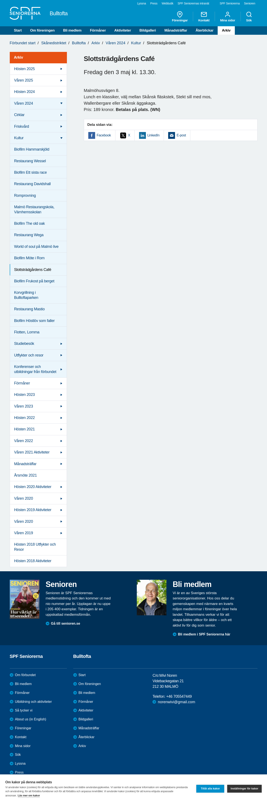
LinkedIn (153, 135)
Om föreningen (42, 30)
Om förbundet (25, 675)
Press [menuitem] (153, 3)
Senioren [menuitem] (249, 3)
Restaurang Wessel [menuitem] (30, 161)
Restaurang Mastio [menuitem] (29, 309)
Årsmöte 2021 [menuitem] (25, 475)
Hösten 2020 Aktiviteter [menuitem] (32, 487)
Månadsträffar (175, 30)
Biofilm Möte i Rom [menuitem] (29, 258)
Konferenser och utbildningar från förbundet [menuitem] (35, 369)
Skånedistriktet (53, 43)
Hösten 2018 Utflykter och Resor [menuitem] (35, 546)
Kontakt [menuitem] (203, 16)
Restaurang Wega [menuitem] (29, 235)
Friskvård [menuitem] (21, 126)
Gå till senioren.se (65, 623)
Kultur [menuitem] (19, 138)
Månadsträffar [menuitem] (25, 464)
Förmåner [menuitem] (22, 383)
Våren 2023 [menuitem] (23, 406)
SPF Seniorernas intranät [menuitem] (193, 3)
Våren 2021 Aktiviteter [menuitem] (32, 452)
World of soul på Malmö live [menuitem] (36, 246)
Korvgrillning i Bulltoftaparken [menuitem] (26, 295)
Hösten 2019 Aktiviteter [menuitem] (32, 510)
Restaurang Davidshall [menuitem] (32, 184)
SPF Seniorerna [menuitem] (230, 3)
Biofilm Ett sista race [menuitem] (30, 172)
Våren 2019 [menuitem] (23, 533)
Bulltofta (79, 43)
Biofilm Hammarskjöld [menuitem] (31, 149)
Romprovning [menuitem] (25, 195)
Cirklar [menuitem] (19, 115)
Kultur (136, 43)
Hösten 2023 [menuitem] (24, 394)
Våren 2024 (115, 43)
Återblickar (204, 30)
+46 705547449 (179, 696)
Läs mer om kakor (29, 795)
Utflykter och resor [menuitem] (28, 355)
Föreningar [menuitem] (180, 16)
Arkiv (226, 30)
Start (18, 30)
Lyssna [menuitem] (141, 3)
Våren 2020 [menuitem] (23, 498)
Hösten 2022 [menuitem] (24, 418)
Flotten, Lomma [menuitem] (26, 332)
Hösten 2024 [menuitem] (24, 92)
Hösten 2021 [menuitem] (24, 429)
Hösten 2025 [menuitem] (24, 69)
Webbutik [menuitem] (167, 3)
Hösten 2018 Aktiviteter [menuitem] (32, 561)
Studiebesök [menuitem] (24, 343)
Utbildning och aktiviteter (33, 701)
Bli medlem (72, 30)
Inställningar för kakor (244, 788)
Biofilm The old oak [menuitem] (29, 223)
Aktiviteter (122, 30)
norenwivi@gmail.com (176, 702)
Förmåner (98, 30)
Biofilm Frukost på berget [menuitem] (34, 281)
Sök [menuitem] (249, 16)
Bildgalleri (148, 30)
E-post (181, 135)
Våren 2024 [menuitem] (23, 103)
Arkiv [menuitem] (18, 57)
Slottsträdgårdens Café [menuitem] (32, 270)
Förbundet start (23, 43)
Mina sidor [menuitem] (227, 16)
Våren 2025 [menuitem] (23, 80)
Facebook (104, 135)
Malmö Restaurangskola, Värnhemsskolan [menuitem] (34, 209)
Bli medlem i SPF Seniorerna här (204, 634)
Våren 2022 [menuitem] (23, 441)
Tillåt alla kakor (210, 788)
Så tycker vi (24, 710)
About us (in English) (30, 719)
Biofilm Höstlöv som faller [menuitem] (34, 321)
